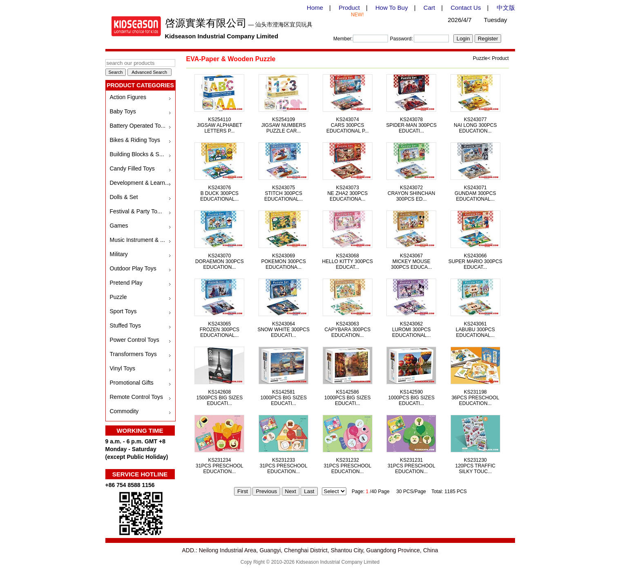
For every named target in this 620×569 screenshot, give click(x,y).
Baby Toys (123, 111)
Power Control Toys (134, 340)
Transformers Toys (133, 354)
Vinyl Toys (123, 368)
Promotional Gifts (132, 382)
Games (119, 225)
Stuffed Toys (125, 325)
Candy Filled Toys (132, 168)
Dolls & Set (124, 197)
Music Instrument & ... (137, 240)
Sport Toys (123, 311)
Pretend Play (126, 282)
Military (119, 254)
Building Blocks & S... (137, 154)
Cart (429, 7)
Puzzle (118, 297)
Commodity (124, 411)
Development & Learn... (140, 182)
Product (349, 7)
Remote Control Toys (136, 397)
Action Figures (128, 97)
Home (315, 7)
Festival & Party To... (136, 211)
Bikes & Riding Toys (135, 140)
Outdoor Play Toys (133, 268)
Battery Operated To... (138, 125)
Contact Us (466, 7)
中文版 (506, 7)
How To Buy (391, 7)
